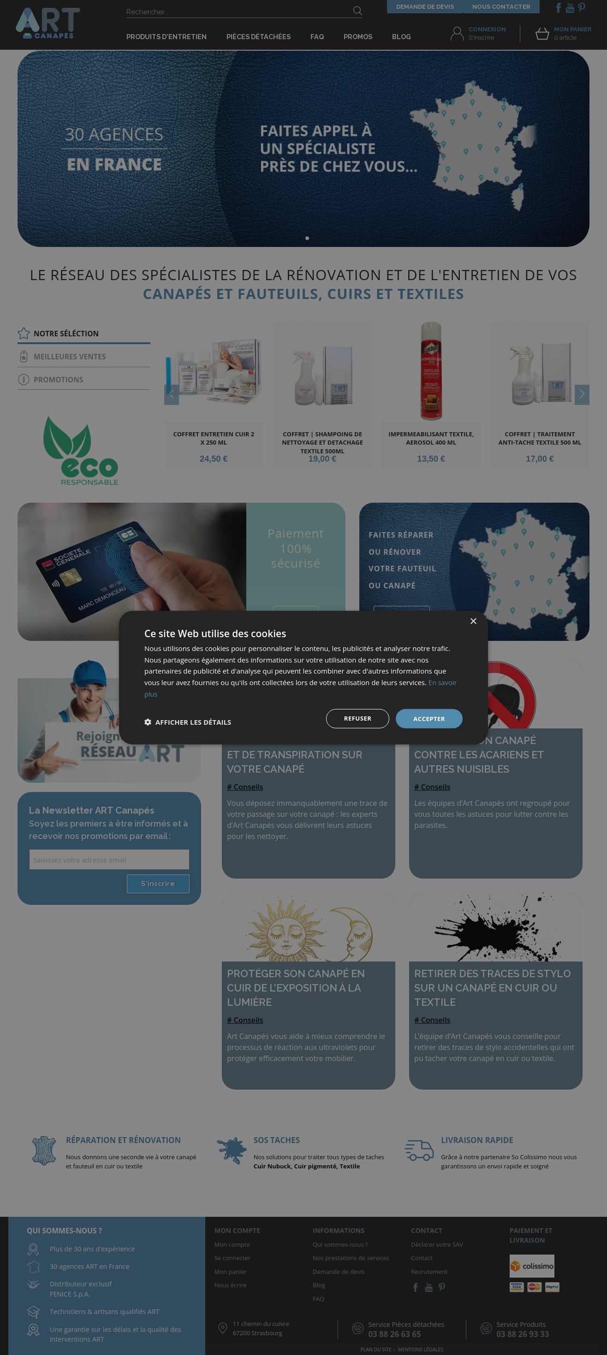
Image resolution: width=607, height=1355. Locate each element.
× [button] (473, 620)
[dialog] (303, 677)
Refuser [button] (355, 718)
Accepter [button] (428, 718)
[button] (187, 722)
